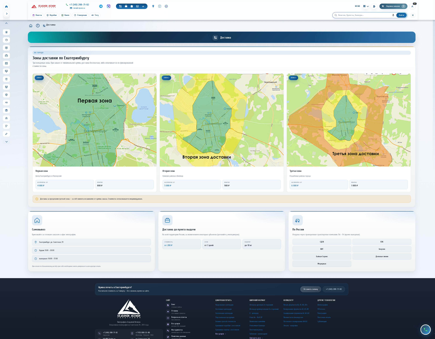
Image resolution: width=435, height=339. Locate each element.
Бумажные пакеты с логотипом (227, 330)
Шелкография (322, 305)
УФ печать (321, 309)
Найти (401, 15)
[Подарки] (131, 6)
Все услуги (175, 324)
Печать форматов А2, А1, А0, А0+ (296, 305)
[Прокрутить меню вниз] (6, 141)
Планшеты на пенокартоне (293, 317)
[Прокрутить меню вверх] (6, 23)
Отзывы (174, 311)
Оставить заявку (311, 289)
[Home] (6, 6)
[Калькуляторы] (365, 6)
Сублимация (322, 321)
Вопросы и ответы (179, 317)
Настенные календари (223, 309)
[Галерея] (137, 6)
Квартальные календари (224, 305)
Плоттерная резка (256, 330)
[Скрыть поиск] (413, 15)
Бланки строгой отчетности (225, 321)
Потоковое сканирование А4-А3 (295, 321)
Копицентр (288, 300)
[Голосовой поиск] (393, 15)
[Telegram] (101, 6)
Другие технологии (326, 300)
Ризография (321, 313)
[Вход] (374, 6)
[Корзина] (393, 6)
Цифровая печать (223, 300)
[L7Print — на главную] (129, 308)
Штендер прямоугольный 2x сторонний (264, 309)
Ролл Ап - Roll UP (256, 317)
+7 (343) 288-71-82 (334, 289)
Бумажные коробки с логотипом (227, 325)
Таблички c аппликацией (258, 334)
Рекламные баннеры (257, 325)
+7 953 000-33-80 (143, 332)
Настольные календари (224, 313)
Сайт (168, 300)
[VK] (143, 6)
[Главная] (31, 25)
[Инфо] (159, 6)
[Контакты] (153, 6)
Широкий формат (257, 300)
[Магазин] (126, 6)
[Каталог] (120, 6)
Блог (173, 304)
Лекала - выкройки (291, 325)
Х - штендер (254, 313)
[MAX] (108, 6)
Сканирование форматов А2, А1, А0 (296, 313)
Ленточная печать (324, 317)
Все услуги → (220, 334)
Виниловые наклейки (257, 321)
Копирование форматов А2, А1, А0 (296, 309)
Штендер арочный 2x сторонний (261, 305)
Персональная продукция (224, 317)
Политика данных (178, 336)
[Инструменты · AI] (166, 6)
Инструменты (177, 330)
